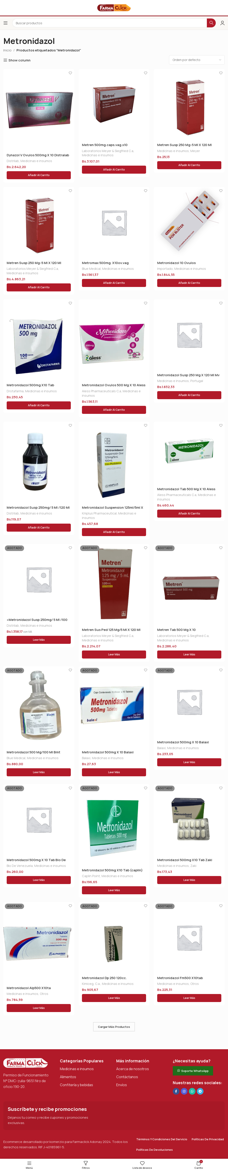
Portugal (196, 381)
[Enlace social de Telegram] (200, 1091)
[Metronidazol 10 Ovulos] (189, 222)
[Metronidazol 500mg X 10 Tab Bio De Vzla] (38, 819)
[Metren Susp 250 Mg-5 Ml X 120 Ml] (189, 104)
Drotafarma (15, 391)
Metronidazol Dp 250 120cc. (104, 978)
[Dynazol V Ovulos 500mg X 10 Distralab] (38, 109)
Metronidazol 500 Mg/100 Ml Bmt (33, 752)
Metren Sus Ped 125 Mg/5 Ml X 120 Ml (111, 629)
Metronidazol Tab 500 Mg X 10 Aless (186, 489)
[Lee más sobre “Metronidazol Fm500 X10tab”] (189, 998)
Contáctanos (127, 1076)
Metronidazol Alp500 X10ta (29, 988)
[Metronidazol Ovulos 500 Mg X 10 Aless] (114, 339)
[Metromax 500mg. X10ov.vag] (114, 222)
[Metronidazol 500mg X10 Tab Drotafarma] (38, 339)
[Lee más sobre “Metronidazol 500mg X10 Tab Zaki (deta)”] (189, 880)
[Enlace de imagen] (25, 1062)
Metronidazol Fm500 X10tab (180, 978)
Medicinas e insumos (36, 161)
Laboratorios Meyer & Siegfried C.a (107, 151)
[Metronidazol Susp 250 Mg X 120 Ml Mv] (189, 334)
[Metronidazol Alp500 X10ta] (38, 942)
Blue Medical (91, 268)
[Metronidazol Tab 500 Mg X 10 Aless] (189, 453)
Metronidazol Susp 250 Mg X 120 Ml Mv (188, 375)
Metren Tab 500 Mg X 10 (176, 629)
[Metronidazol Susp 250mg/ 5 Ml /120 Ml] (38, 462)
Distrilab (13, 161)
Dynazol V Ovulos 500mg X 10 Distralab (38, 155)
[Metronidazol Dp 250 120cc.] (114, 937)
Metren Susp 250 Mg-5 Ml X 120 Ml (184, 144)
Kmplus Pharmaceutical (99, 513)
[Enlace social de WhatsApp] (192, 1091)
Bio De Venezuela (20, 866)
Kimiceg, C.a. (91, 984)
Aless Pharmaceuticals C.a (101, 391)
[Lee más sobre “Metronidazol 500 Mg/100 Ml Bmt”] (39, 772)
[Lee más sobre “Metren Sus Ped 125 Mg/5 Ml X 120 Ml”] (114, 655)
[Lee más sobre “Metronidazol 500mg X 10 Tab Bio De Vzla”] (39, 880)
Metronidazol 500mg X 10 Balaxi (108, 752)
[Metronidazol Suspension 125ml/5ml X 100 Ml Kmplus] (114, 462)
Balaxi (86, 758)
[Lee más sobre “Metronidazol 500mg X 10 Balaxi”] (114, 772)
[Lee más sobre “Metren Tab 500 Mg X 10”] (189, 655)
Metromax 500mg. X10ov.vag (105, 262)
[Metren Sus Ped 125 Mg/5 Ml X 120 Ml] (114, 584)
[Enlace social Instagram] (184, 1091)
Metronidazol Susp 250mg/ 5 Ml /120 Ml (38, 507)
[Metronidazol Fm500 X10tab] (189, 937)
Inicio (7, 50)
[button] (39, 175)
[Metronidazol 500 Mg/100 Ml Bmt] (38, 706)
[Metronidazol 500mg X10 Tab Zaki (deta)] (189, 819)
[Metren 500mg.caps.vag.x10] (114, 104)
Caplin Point (91, 876)
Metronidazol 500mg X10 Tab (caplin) (112, 870)
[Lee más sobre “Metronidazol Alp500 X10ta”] (39, 1008)
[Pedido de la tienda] (197, 60)
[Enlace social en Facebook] (176, 1091)
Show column (19, 60)
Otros (44, 994)
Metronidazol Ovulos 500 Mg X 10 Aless (113, 385)
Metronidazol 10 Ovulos (176, 262)
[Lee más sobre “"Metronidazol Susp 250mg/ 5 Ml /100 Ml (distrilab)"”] (39, 640)
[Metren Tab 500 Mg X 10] (189, 584)
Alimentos (68, 1076)
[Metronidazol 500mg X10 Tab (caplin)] (114, 824)
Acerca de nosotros (132, 1068)
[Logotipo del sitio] (114, 7)
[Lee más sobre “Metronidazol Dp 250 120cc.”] (114, 998)
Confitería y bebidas (76, 1084)
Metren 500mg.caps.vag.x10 (105, 144)
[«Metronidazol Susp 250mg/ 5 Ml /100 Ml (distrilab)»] (38, 579)
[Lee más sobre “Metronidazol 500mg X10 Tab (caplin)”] (114, 890)
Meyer (195, 151)
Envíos (121, 1084)
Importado (165, 268)
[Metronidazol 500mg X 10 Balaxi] (114, 706)
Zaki (193, 866)
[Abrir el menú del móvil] (5, 22)
